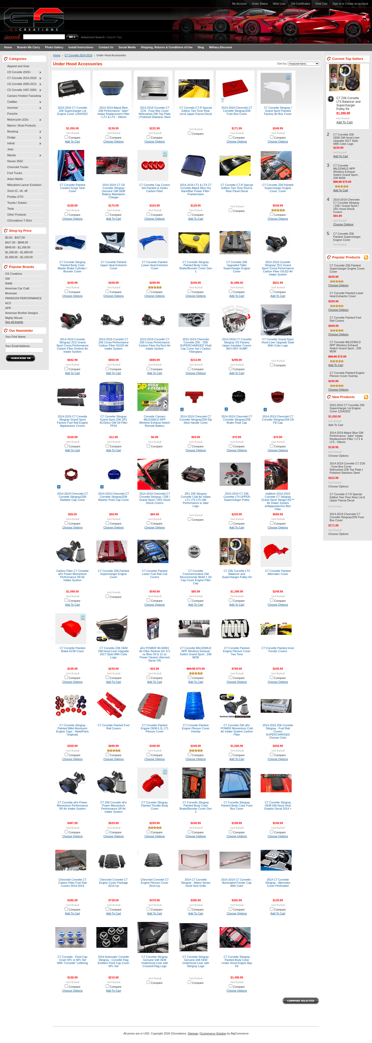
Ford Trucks (14, 173)
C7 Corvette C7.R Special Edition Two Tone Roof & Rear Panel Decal (237, 188)
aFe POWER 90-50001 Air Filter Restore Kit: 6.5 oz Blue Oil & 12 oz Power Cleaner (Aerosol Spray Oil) (154, 654)
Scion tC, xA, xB (17, 190)
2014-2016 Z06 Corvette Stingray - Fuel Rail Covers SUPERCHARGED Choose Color (277, 731)
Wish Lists (279, 3)
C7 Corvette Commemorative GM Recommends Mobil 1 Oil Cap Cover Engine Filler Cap (195, 577)
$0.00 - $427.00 (15, 237)
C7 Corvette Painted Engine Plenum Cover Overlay (195, 728)
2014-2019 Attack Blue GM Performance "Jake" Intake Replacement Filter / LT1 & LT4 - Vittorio (113, 112)
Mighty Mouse (14, 317)
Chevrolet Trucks (17, 167)
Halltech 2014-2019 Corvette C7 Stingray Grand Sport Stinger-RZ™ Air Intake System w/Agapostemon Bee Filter (277, 501)
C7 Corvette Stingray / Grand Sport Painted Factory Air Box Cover (278, 110)
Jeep (10, 149)
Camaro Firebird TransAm (23, 96)
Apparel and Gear (18, 66)
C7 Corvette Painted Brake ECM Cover (72, 649)
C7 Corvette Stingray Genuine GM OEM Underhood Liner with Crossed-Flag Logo (154, 961)
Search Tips (114, 37)
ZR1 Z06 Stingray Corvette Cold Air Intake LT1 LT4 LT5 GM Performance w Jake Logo (196, 500)
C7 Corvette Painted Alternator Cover (278, 572)
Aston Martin (15, 178)
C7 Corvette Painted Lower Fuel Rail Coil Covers (154, 574)
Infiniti (23, 143)
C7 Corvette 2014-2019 (23, 78)
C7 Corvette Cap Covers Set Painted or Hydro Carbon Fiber (154, 188)
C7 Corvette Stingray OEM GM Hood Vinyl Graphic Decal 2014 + (277, 805)
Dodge (23, 137)
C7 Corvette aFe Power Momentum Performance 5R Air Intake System (72, 805)
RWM (8, 283)
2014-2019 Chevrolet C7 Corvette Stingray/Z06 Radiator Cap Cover (72, 496)
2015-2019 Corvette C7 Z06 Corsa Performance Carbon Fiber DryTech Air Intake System (155, 344)
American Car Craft (17, 288)
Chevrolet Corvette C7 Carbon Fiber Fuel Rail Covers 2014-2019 (72, 882)
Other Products (16, 214)
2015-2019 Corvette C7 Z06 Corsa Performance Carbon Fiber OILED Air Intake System (113, 344)
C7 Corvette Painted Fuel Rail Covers (113, 727)
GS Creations (13, 273)
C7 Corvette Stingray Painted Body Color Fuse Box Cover (237, 805)
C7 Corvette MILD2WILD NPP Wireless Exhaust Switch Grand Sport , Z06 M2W (196, 652)
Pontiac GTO (15, 196)
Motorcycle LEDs (23, 120)
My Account (239, 3)
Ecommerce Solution (213, 1033)
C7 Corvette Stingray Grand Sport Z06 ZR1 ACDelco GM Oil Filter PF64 (114, 421)
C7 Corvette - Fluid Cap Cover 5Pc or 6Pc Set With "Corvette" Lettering (72, 960)
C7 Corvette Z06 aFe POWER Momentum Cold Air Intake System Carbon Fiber (237, 730)
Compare (74, 137)
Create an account (356, 3)
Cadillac (23, 102)
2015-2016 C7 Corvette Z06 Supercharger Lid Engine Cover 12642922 (72, 110)
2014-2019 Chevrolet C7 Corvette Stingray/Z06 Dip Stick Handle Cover (196, 419)
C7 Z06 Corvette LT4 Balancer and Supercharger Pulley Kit (237, 574)
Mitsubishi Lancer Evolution (24, 184)
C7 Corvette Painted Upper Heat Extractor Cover (113, 265)
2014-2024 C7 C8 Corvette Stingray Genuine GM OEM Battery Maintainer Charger (113, 191)
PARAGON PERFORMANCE (23, 298)
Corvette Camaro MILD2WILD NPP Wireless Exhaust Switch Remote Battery (154, 421)
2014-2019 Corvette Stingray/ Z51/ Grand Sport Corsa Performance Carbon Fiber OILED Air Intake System (278, 268)
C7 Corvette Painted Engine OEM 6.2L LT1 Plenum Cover (154, 728)
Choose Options (113, 141)
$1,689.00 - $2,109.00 (19, 257)
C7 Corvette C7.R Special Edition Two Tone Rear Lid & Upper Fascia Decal (196, 110)
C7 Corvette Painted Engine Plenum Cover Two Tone (236, 651)
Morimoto (11, 293)
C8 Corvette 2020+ (23, 72)
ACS (8, 303)
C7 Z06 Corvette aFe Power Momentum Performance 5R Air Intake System (113, 807)
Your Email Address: (17, 345)
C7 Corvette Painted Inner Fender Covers (277, 649)
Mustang (23, 131)
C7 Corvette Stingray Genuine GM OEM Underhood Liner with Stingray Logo (195, 961)
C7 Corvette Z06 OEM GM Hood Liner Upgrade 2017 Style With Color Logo (113, 652)
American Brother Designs (21, 312)
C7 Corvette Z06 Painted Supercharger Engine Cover (113, 574)
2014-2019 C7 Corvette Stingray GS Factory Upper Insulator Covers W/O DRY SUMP (237, 344)
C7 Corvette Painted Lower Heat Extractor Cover (154, 265)
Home (56, 55)
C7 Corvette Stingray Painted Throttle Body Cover (154, 805)
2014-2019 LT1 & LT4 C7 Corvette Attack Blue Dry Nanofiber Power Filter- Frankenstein (196, 189)
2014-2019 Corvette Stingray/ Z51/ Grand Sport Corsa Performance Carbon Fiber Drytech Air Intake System (72, 345)
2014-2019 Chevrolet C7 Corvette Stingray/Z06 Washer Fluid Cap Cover (113, 496)
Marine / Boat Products (21, 125)
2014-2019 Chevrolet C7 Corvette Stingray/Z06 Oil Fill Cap (278, 419)
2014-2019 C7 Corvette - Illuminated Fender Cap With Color (236, 882)
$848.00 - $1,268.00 (17, 247)
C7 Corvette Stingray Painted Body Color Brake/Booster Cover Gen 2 (196, 807)
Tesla (10, 208)
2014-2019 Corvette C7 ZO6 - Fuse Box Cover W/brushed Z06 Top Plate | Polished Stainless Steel (155, 112)
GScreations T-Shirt (19, 220)
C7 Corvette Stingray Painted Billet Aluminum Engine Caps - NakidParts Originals (72, 730)
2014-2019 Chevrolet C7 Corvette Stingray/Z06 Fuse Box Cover (236, 110)
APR (8, 308)
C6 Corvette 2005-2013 (23, 84)
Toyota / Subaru (17, 202)
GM (7, 278)
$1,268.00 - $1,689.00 (19, 252)
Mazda (23, 155)
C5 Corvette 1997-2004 (23, 90)
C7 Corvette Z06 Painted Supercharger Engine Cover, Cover (277, 188)
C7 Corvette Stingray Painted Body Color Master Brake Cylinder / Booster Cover (72, 266)
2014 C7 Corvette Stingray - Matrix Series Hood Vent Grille (196, 882)
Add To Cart (72, 141)
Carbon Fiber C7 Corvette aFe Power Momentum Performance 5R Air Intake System (72, 575)
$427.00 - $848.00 (16, 242)
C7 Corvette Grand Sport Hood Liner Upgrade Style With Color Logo (278, 342)
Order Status (260, 3)
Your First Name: (15, 336)
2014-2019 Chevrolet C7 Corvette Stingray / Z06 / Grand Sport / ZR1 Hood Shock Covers (154, 498)
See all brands (14, 321)
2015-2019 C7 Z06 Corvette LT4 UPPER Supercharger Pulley (236, 496)
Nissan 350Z (15, 161)
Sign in (336, 3)
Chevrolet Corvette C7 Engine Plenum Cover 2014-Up (154, 882)
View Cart (321, 3)
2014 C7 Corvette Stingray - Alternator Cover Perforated (277, 882)
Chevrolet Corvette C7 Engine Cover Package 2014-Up (113, 882)
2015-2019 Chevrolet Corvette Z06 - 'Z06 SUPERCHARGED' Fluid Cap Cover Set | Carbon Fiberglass (195, 345)
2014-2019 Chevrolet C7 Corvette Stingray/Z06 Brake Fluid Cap (236, 419)
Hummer (23, 108)
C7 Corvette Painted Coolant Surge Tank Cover (72, 188)
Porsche (12, 113)
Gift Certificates (300, 3)
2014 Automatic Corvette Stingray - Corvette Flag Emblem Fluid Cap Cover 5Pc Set (113, 961)
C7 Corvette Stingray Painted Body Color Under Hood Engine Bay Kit (237, 961)
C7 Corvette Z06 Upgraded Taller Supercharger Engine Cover (236, 266)
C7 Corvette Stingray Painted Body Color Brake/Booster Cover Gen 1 (196, 266)
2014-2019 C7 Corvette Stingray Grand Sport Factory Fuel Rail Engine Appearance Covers (72, 421)
